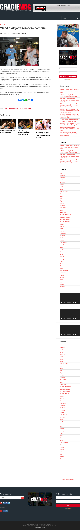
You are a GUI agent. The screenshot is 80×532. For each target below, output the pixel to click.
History (62, 226)
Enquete (62, 203)
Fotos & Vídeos (64, 208)
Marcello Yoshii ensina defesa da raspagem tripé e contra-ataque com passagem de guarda (69, 110)
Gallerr (61, 210)
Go (22, 497)
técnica (62, 277)
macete (62, 240)
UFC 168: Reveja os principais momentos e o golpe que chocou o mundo (25, 133)
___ (61, 173)
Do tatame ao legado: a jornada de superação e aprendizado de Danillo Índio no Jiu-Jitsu (69, 116)
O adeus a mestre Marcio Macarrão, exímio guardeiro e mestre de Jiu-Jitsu (69, 91)
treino (61, 279)
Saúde (61, 268)
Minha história (63, 242)
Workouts (62, 286)
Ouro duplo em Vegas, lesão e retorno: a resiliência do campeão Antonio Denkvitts (69, 134)
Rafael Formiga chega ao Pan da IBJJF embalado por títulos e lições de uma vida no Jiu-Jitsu (69, 105)
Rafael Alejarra (23, 108)
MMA (6, 108)
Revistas (62, 266)
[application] (70, 298)
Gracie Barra (63, 212)
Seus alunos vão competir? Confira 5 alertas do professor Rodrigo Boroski (70, 124)
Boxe (61, 196)
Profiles (62, 263)
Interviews (63, 231)
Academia (62, 177)
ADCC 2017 (63, 182)
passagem (63, 259)
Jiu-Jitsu (62, 235)
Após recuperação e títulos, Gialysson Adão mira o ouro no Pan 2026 (69, 128)
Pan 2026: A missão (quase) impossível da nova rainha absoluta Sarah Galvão (69, 100)
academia (62, 175)
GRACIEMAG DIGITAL (44, 18)
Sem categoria (64, 270)
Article (61, 187)
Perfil (61, 261)
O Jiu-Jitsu (13, 18)
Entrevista (62, 205)
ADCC (61, 180)
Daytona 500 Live (5, 531)
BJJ (61, 194)
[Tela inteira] (78, 302)
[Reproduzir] (62, 302)
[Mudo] (75, 302)
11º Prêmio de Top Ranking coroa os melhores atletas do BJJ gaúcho (70, 95)
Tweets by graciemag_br (68, 479)
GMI (34, 18)
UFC (61, 282)
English (62, 201)
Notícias (3, 24)
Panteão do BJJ (25, 18)
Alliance (62, 184)
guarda (61, 224)
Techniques (63, 273)
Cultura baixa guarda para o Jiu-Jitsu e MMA (7, 131)
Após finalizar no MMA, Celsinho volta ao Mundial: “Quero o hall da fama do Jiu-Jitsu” (43, 135)
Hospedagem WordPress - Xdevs (40, 527)
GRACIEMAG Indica (65, 217)
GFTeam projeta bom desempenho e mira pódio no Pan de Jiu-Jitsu (69, 120)
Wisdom (62, 284)
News (61, 252)
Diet (61, 198)
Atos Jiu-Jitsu (64, 191)
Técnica (62, 275)
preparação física (13, 108)
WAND (29, 108)
